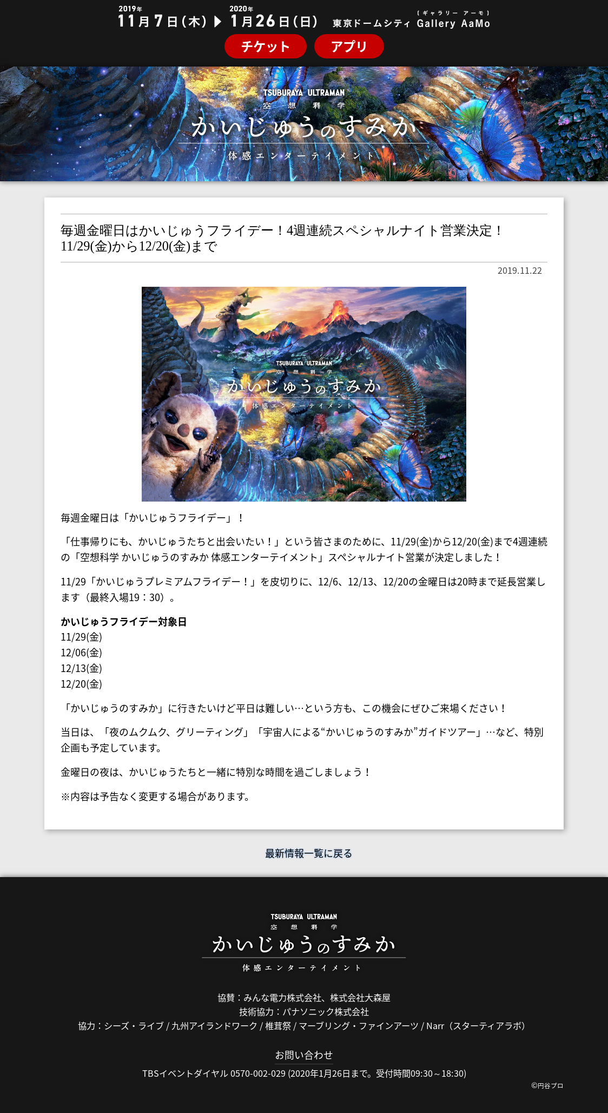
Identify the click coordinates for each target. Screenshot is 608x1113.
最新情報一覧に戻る (304, 853)
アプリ (349, 46)
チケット (265, 46)
